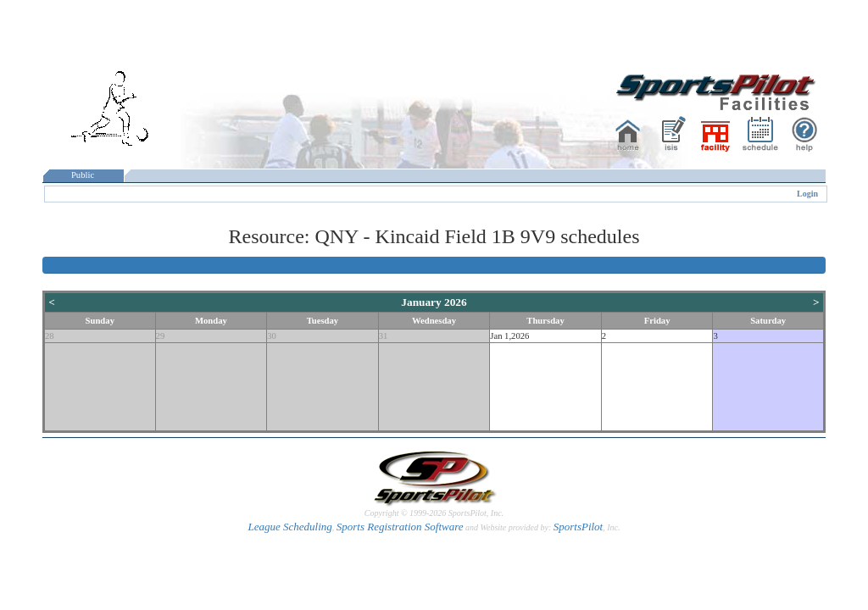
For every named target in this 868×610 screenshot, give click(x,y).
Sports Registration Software (400, 526)
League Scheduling (289, 526)
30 (271, 336)
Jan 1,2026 (509, 336)
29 (160, 336)
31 (383, 336)
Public (83, 175)
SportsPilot (579, 526)
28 (49, 336)
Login (807, 193)
